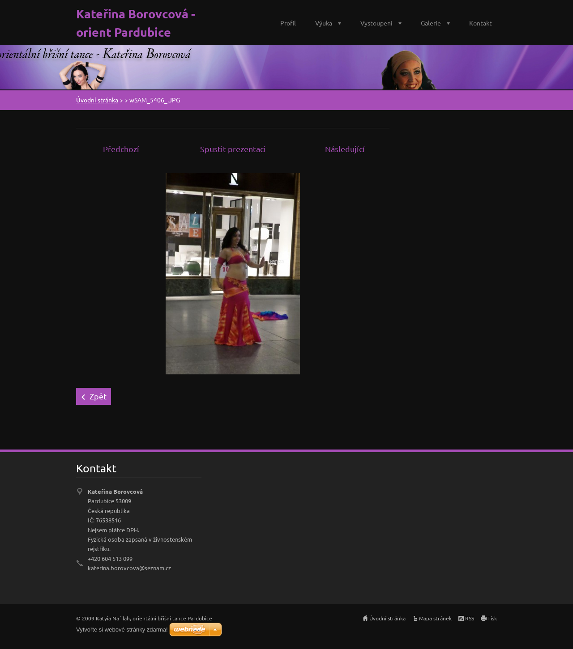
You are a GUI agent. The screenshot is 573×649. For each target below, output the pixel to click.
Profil (288, 23)
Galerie (431, 23)
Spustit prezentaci (233, 148)
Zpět (98, 396)
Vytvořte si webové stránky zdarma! (122, 629)
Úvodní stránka (97, 100)
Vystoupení (376, 23)
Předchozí (121, 148)
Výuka (323, 23)
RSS (469, 618)
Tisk (492, 618)
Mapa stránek (435, 618)
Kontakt (480, 23)
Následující (345, 148)
